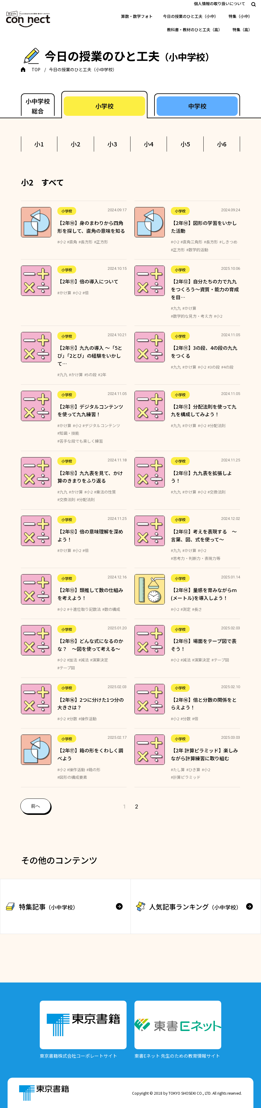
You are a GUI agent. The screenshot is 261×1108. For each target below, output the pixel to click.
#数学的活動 (197, 250)
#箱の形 (93, 769)
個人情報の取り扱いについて (219, 3)
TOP (36, 69)
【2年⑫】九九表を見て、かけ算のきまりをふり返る (90, 476)
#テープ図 (66, 668)
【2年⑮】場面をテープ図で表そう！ (203, 644)
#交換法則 (66, 499)
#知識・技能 (68, 433)
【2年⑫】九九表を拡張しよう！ (201, 476)
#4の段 (227, 367)
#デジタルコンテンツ (101, 425)
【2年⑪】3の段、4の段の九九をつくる (204, 351)
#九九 (176, 308)
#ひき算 (193, 769)
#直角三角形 (191, 242)
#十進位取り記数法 (84, 609)
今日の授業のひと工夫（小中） (190, 16)
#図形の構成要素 (72, 777)
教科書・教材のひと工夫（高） (194, 29)
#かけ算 (64, 293)
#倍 (86, 293)
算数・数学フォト (137, 16)
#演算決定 (99, 660)
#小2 (61, 242)
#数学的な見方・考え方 (191, 316)
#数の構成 (111, 609)
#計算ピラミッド (186, 777)
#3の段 (214, 367)
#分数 (72, 718)
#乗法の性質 (105, 492)
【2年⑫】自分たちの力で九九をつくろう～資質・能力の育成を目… (205, 289)
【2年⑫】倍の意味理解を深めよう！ (90, 535)
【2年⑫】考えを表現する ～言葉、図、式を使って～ (204, 535)
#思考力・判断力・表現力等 (195, 558)
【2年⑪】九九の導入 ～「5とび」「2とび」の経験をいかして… (89, 355)
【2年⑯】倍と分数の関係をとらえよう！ (204, 703)
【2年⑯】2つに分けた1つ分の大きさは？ (90, 703)
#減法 (84, 660)
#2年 (102, 374)
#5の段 (90, 374)
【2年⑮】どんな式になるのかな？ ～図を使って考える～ (90, 644)
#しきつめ (228, 242)
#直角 (72, 242)
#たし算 (178, 769)
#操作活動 (88, 718)
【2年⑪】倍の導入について (87, 281)
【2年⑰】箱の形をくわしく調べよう (90, 754)
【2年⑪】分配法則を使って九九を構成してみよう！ (203, 410)
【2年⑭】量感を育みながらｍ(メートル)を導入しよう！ (204, 593)
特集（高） (242, 29)
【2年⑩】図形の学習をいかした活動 (204, 226)
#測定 (186, 609)
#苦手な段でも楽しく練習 (80, 441)
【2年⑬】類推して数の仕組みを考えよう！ (90, 593)
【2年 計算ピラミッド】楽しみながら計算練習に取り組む (204, 754)
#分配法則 (216, 425)
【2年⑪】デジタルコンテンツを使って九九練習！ (90, 410)
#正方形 (101, 242)
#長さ (197, 609)
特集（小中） (240, 16)
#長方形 (86, 242)
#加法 (72, 660)
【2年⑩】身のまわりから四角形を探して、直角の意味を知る (91, 226)
